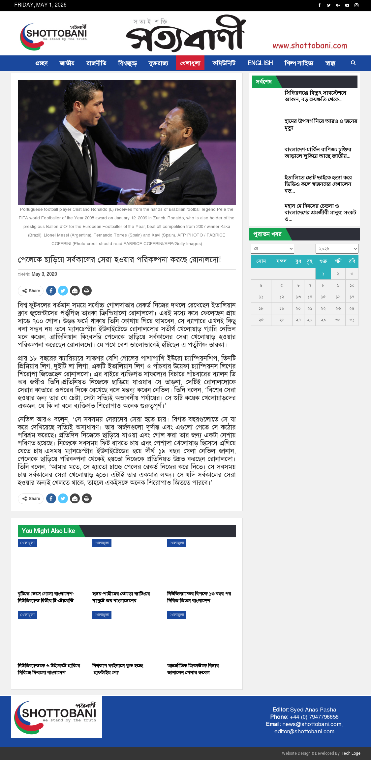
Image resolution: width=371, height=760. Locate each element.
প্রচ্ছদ (42, 63)
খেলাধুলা (190, 63)
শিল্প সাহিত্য (299, 63)
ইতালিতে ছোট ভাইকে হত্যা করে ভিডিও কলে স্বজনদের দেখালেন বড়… (318, 184)
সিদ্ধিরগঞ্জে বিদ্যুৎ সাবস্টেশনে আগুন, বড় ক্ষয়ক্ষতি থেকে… (315, 96)
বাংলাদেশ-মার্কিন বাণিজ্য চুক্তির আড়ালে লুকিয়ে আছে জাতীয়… (318, 152)
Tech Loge (351, 753)
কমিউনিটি (223, 63)
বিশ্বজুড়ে (127, 63)
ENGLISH (260, 63)
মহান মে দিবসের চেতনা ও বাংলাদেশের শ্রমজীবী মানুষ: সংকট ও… (320, 212)
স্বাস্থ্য (330, 63)
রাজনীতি (96, 63)
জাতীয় (67, 63)
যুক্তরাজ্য (158, 63)
